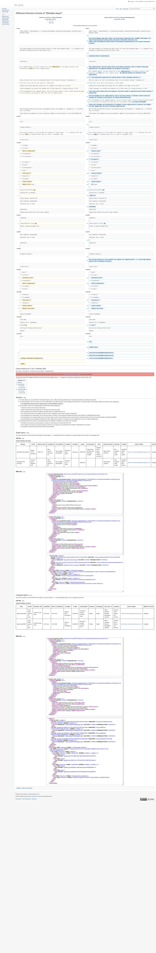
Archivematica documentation (71, 374)
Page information (5, 24)
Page (16, 5)
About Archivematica (26, 798)
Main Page (18, 371)
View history (125, 8)
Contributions (141, 1)
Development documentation (37, 371)
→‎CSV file (50, 21)
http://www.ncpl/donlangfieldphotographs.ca (138, 452)
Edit (120, 8)
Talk (136, 1)
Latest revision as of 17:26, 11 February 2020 (116, 17)
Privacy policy (18, 798)
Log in (145, 1)
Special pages (5, 19)
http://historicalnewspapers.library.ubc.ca (131, 613)
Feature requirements (27, 788)
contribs (54, 19)
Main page (4, 8)
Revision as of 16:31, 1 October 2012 (49, 17)
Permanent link (5, 22)
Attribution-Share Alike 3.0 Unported (34, 796)
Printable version (5, 21)
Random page (5, 11)
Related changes (5, 18)
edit (60, 17)
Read (117, 8)
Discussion (20, 5)
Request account (151, 1)
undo (132, 17)
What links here (5, 16)
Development (25, 371)
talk (50, 19)
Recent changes (5, 10)
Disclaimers (34, 798)
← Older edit (50, 22)
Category (18, 788)
